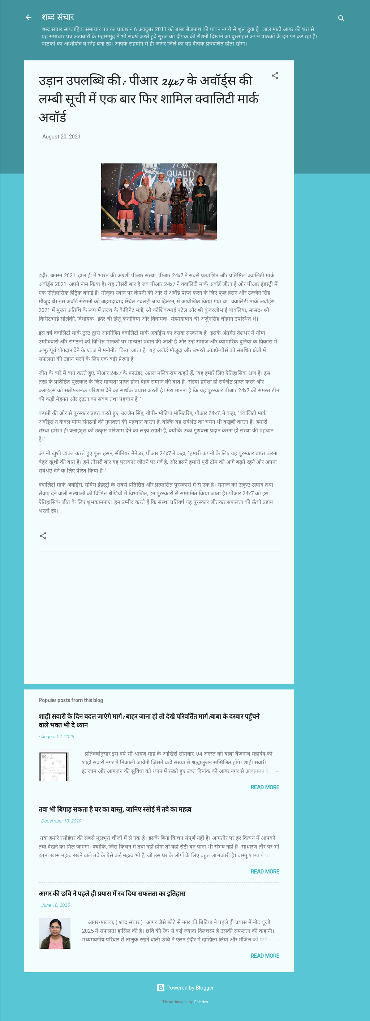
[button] (275, 76)
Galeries (201, 1002)
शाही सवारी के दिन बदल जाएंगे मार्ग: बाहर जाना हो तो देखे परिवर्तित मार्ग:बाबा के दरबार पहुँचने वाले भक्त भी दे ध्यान (149, 721)
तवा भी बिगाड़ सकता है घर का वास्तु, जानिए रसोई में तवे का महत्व (115, 809)
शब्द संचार (58, 17)
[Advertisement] (323, 168)
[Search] (341, 20)
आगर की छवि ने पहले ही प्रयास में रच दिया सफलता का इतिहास (112, 893)
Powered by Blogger (185, 987)
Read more (265, 787)
